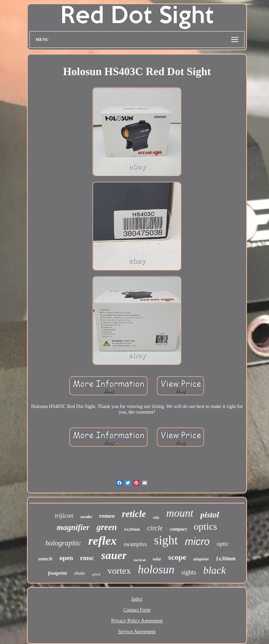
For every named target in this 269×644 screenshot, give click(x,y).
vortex (119, 571)
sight (166, 540)
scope (177, 557)
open (66, 557)
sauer (114, 555)
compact (178, 529)
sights (188, 572)
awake (86, 516)
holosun (156, 569)
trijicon (64, 515)
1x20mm (132, 529)
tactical (139, 560)
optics (205, 526)
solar (157, 559)
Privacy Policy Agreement (137, 620)
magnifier (73, 527)
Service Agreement (137, 631)
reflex (102, 540)
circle (155, 528)
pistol (209, 514)
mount (180, 513)
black (214, 570)
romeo (107, 516)
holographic (63, 543)
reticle (134, 514)
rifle (156, 518)
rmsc (87, 557)
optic (223, 544)
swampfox (135, 544)
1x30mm (226, 558)
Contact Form (136, 610)
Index (137, 599)
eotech (45, 558)
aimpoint (201, 559)
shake (79, 573)
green (106, 527)
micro (197, 541)
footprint (57, 573)
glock (96, 574)
